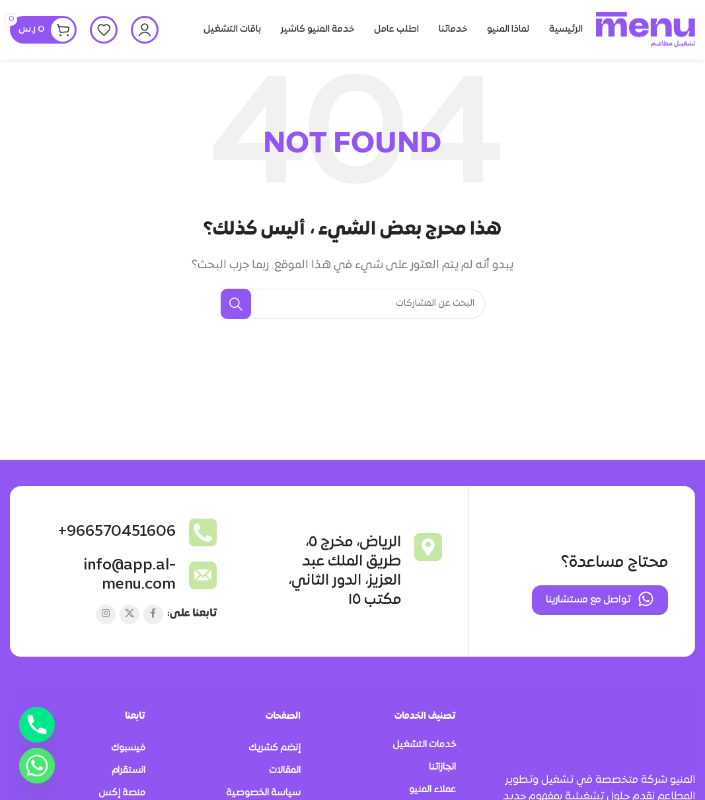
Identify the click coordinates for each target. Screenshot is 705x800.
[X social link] (129, 615)
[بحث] (353, 304)
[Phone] (37, 725)
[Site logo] (645, 29)
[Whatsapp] (37, 765)
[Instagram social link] (106, 615)
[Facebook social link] (153, 615)
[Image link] (645, 727)
